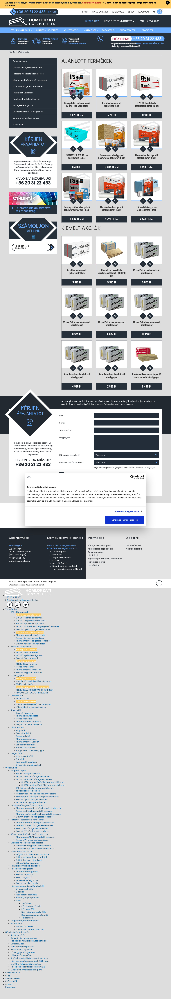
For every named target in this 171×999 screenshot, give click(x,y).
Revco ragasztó (24, 727)
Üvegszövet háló (24, 765)
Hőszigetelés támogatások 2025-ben (29, 970)
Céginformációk (96, 561)
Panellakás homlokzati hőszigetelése (29, 950)
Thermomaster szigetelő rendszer (33, 649)
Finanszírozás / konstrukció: (71, 470)
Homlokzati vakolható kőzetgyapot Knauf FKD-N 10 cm (111, 277)
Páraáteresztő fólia (31, 915)
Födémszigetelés (24, 693)
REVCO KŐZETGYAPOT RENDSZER (32, 701)
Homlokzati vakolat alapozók (26, 99)
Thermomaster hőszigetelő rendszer (34, 834)
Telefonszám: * (65, 438)
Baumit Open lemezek (27, 667)
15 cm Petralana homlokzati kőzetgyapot (76, 329)
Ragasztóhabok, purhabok (29, 733)
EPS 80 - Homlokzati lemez (29, 626)
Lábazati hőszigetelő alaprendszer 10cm (147, 211)
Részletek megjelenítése (127, 511)
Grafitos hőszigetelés (21, 958)
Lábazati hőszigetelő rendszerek (28, 86)
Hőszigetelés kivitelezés (119, 21)
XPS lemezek (22, 707)
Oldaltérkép (93, 564)
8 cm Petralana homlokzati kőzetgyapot (77, 383)
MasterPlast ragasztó (27, 889)
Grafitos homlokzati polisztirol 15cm (111, 104)
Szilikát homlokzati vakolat (29, 869)
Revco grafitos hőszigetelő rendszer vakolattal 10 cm (77, 211)
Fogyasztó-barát (96, 571)
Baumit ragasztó (24, 722)
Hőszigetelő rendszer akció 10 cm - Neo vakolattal (77, 104)
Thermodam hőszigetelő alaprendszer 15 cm (111, 211)
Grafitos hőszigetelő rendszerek (28, 67)
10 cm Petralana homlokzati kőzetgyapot (146, 276)
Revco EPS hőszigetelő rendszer (32, 837)
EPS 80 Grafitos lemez (27, 661)
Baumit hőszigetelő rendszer (30, 652)
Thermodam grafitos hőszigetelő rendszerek (38, 817)
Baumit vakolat (23, 742)
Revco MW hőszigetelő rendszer (32, 849)
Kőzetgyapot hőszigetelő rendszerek (30, 80)
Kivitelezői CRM (133, 554)
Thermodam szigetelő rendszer (32, 644)
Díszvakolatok (128, 30)
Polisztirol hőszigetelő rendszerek (28, 73)
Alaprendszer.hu (134, 558)
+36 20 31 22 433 (33, 183)
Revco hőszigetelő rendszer (30, 647)
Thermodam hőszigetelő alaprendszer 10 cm (146, 158)
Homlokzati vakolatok (23, 92)
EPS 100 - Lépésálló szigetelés (31, 629)
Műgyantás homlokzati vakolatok (32, 863)
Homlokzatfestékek (26, 756)
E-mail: (62, 431)
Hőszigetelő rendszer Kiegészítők (28, 111)
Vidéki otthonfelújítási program (26, 978)
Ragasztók (109, 30)
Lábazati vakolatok (25, 753)
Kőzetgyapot (72, 30)
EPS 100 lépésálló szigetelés (30, 664)
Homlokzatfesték (24, 935)
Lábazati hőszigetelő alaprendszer (33, 713)
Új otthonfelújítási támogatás (26, 973)
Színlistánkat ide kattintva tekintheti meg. (33, 209)
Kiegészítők (148, 30)
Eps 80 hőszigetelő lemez (29, 782)
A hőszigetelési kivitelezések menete (29, 967)
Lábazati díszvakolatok (27, 872)
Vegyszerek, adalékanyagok (26, 118)
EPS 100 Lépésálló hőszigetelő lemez (34, 788)
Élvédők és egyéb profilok (28, 774)
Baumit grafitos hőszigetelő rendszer (34, 825)
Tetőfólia (26, 912)
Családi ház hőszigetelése (24, 947)
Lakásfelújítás (17, 952)
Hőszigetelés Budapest (99, 554)
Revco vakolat (23, 745)
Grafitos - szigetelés (48, 30)
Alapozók (20, 739)
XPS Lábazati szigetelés (28, 799)
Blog (85, 12)
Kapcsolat (143, 12)
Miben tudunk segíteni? (69, 463)
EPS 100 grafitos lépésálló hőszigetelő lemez (43, 794)
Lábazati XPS (91, 30)
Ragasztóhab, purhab (27, 892)
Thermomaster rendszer (28, 678)
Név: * (61, 423)
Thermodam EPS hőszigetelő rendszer (35, 831)
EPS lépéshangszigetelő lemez (31, 811)
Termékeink (93, 574)
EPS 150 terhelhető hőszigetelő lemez (35, 797)
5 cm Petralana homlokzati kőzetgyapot (112, 383)
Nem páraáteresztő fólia (33, 921)
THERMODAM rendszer (27, 673)
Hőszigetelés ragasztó (23, 105)
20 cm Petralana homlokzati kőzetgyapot (147, 329)
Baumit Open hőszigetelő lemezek (33, 638)
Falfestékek (18, 124)
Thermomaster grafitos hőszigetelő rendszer (38, 823)
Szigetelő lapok (20, 61)
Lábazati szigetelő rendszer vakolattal (35, 857)
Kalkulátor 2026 (149, 21)
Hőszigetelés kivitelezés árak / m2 (28, 975)
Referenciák (118, 12)
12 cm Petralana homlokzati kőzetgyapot (111, 329)
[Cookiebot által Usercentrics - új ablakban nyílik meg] (132, 477)
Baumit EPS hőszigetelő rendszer (32, 840)
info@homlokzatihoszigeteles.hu (21, 609)
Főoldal (12, 52)
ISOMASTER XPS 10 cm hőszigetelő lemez (77, 158)
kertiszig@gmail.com (19, 570)
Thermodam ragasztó (27, 724)
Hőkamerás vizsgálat (21, 964)
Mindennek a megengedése (124, 520)
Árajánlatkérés (100, 12)
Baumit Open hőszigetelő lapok (32, 808)
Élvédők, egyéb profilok (27, 906)
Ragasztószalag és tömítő (34, 924)
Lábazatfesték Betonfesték (30, 938)
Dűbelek (20, 768)
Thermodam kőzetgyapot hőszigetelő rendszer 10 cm (111, 158)
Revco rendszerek (25, 675)
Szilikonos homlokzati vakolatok (31, 866)
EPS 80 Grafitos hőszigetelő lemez (33, 785)
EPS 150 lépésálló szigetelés (30, 632)
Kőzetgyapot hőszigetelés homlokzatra (36, 802)
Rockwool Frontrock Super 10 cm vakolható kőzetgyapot (146, 383)
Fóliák (18, 909)
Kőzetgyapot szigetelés (23, 961)
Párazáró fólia (28, 918)
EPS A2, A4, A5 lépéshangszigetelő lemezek (37, 635)
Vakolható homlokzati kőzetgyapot (33, 690)
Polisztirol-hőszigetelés (22, 955)
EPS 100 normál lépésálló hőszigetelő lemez (43, 791)
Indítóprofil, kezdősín (26, 771)
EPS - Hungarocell (21, 30)
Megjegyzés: (65, 445)
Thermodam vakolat (26, 748)
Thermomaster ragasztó (28, 730)
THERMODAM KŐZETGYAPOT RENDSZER (34, 699)
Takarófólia (27, 926)
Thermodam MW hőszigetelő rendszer (35, 846)
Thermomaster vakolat (27, 750)
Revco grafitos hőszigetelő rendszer (34, 820)
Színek (131, 12)
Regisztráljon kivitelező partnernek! (105, 567)
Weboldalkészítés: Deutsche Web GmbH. (27, 594)
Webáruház (92, 21)
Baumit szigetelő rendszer (29, 681)
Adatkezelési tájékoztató (100, 558)
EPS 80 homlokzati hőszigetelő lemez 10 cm (147, 104)
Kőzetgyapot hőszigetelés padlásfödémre (37, 805)
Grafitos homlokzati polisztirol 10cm (76, 276)
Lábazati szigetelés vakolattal (31, 716)
